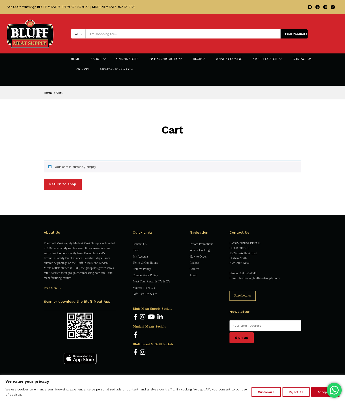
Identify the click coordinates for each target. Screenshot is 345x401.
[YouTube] (151, 317)
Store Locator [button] (265, 58)
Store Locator (242, 295)
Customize (266, 392)
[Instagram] (142, 317)
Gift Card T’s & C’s (145, 294)
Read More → (52, 288)
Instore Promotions (165, 58)
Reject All (296, 392)
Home (75, 58)
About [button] (95, 58)
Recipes (199, 58)
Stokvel (83, 69)
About (193, 275)
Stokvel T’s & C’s (144, 287)
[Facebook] (136, 317)
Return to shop (62, 184)
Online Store (127, 58)
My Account (140, 256)
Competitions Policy (145, 275)
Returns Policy (142, 269)
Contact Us (302, 58)
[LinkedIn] (160, 317)
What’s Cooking (229, 58)
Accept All (325, 392)
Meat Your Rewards (116, 69)
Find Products (296, 34)
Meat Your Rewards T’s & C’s (151, 281)
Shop (136, 250)
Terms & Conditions (145, 262)
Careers (194, 269)
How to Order (198, 256)
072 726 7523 (113, 7)
